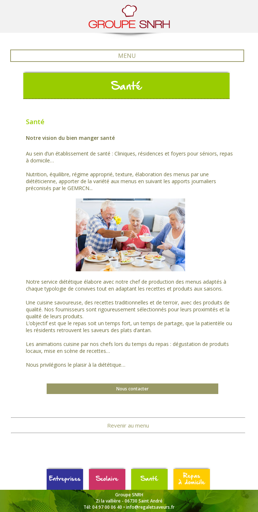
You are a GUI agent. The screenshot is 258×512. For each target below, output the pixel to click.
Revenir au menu (128, 425)
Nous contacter (132, 389)
